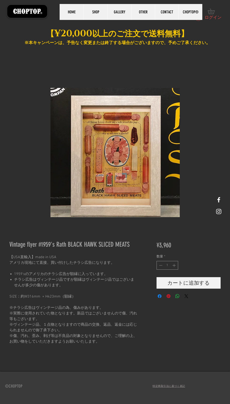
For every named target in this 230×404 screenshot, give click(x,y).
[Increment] (174, 265)
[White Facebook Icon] (218, 199)
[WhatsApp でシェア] (177, 296)
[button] (214, 11)
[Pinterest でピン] (168, 296)
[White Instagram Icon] (218, 211)
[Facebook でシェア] (159, 296)
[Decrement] (160, 265)
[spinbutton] (167, 265)
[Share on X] (186, 296)
